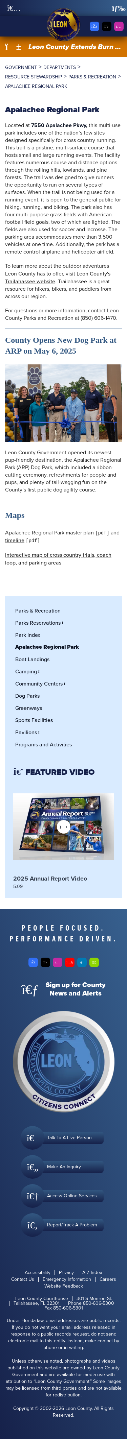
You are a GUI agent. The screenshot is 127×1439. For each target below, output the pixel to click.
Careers (108, 1279)
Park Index (27, 635)
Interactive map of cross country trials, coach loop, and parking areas (58, 558)
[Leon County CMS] (64, 25)
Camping (29, 671)
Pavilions (29, 732)
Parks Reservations (41, 622)
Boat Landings (32, 659)
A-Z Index (92, 1272)
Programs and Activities (43, 744)
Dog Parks (27, 695)
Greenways (28, 708)
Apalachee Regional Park (47, 647)
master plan (80, 532)
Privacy (66, 1272)
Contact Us (22, 1279)
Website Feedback (63, 1286)
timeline (14, 540)
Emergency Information (67, 1279)
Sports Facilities (34, 720)
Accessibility (37, 1272)
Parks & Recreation (38, 610)
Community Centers (42, 683)
